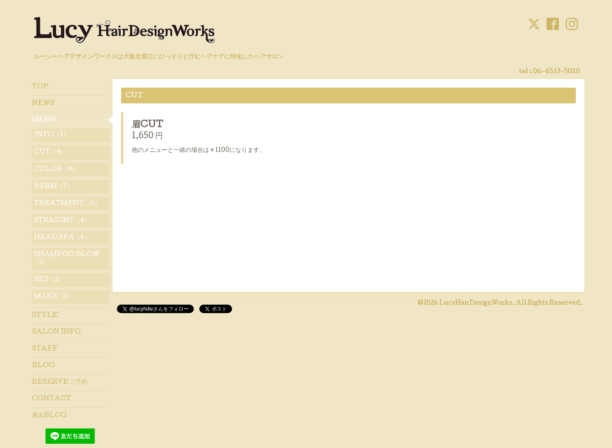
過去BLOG (49, 415)
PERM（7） (53, 186)
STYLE (45, 315)
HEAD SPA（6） (62, 237)
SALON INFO (56, 332)
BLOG (43, 365)
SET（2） (49, 280)
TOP (40, 87)
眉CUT (147, 125)
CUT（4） (50, 152)
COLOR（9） (56, 169)
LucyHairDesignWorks (476, 303)
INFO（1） (51, 135)
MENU (44, 120)
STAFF (44, 349)
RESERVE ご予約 (60, 382)
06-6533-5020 (556, 71)
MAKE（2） (54, 297)
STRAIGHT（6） (62, 220)
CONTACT (51, 399)
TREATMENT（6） (67, 203)
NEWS (43, 103)
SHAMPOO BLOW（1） (66, 258)
